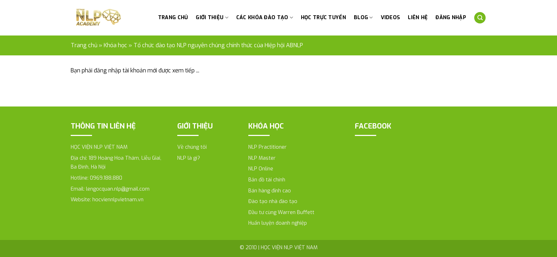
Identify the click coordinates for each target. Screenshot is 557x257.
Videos (390, 17)
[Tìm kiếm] (480, 18)
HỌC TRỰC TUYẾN (323, 17)
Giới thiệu (212, 17)
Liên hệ (418, 17)
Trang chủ (173, 17)
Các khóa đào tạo (264, 17)
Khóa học (115, 45)
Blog (363, 17)
